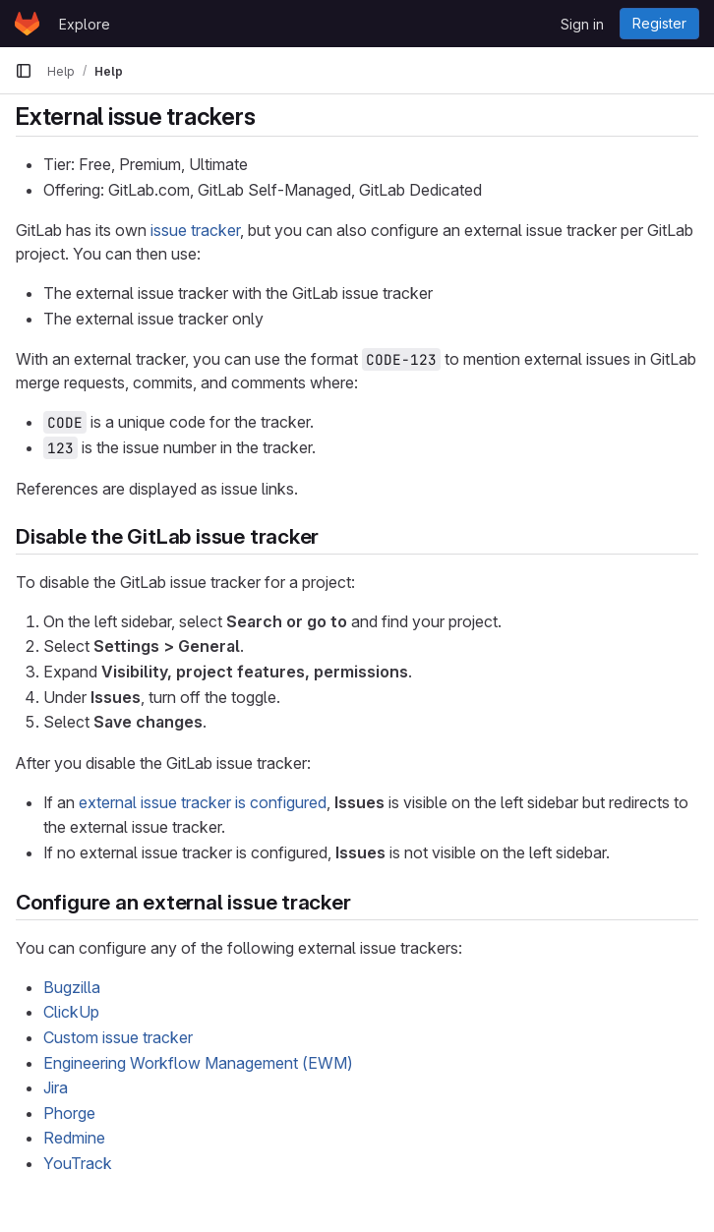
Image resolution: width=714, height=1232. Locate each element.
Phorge (69, 1113)
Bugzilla (71, 987)
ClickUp (71, 1012)
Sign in (582, 24)
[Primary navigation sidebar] (23, 71)
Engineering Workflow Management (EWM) (198, 1063)
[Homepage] (27, 23)
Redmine (74, 1137)
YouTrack (77, 1163)
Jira (55, 1087)
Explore (84, 24)
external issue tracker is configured (203, 802)
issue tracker (195, 230)
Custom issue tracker (118, 1037)
